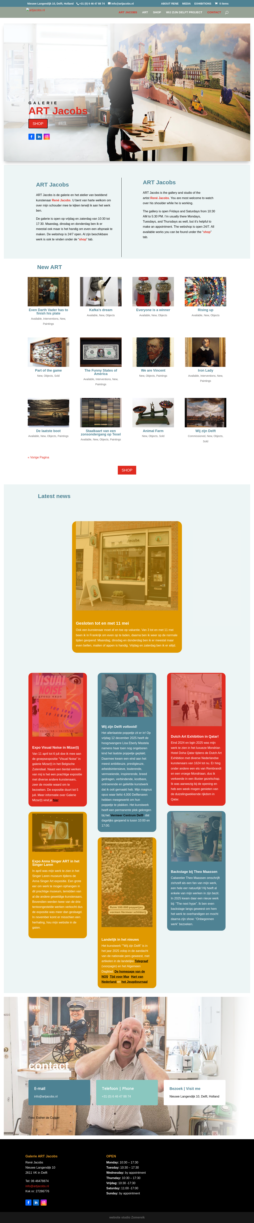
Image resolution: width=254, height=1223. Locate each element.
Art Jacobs (128, 12)
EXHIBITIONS (202, 3)
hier (55, 800)
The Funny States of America (100, 372)
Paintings (48, 323)
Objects (110, 315)
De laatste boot (48, 431)
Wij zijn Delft (205, 431)
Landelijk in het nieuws (120, 939)
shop (82, 239)
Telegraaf (141, 961)
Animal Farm (153, 431)
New (62, 318)
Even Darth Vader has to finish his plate (48, 311)
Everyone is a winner (153, 310)
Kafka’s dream (100, 310)
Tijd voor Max (119, 976)
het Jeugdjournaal (134, 981)
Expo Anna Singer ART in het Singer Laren (55, 863)
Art (145, 12)
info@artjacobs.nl (37, 1186)
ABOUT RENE (170, 3)
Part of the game (48, 370)
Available (36, 318)
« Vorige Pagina (38, 457)
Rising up (205, 310)
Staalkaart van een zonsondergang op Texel (101, 432)
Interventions (50, 318)
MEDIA (186, 3)
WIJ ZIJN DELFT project (184, 12)
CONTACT (214, 12)
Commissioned (196, 436)
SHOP (157, 12)
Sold (57, 375)
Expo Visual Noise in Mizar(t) (55, 747)
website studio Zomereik (127, 1217)
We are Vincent (153, 370)
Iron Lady (205, 370)
